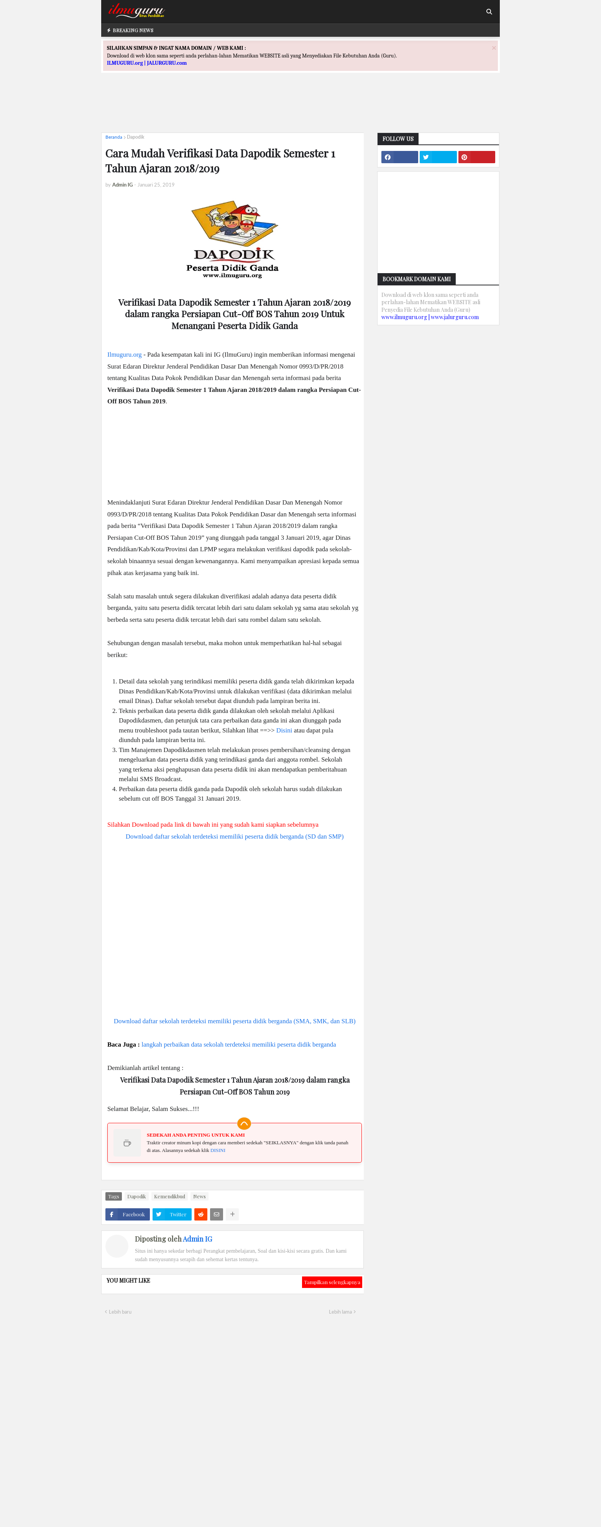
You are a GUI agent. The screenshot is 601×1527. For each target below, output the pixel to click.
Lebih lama (340, 1312)
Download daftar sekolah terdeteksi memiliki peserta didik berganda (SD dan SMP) (235, 836)
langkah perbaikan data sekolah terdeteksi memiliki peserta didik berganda (238, 1044)
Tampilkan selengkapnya (332, 1282)
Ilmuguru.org (124, 354)
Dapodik (135, 137)
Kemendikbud (169, 1196)
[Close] (494, 48)
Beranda (113, 137)
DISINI (217, 1150)
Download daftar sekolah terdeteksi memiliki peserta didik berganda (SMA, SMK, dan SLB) (235, 1021)
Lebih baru (120, 1312)
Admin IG (197, 1239)
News (199, 1196)
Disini (284, 730)
